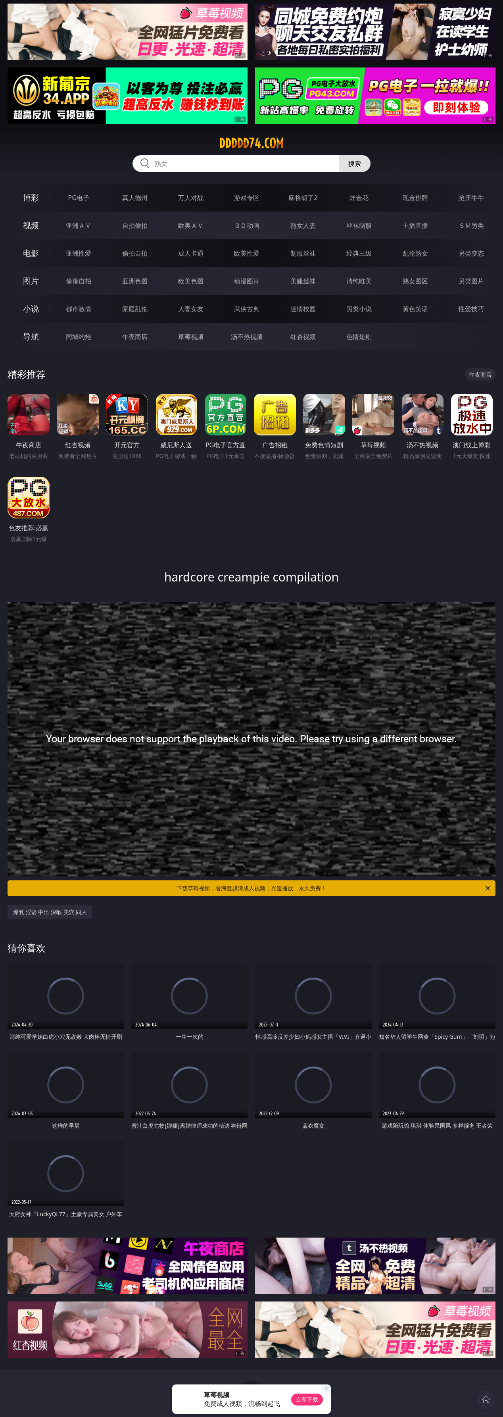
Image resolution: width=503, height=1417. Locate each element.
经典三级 (359, 253)
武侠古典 (246, 308)
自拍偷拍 (135, 225)
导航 (31, 336)
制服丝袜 (303, 253)
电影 (31, 253)
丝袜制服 (359, 225)
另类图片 (471, 281)
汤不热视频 (247, 336)
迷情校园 (303, 308)
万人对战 (191, 197)
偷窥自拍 (78, 281)
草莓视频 (191, 336)
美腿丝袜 (303, 281)
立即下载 (307, 1399)
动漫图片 (246, 281)
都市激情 (78, 308)
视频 (31, 225)
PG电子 (78, 197)
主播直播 (415, 225)
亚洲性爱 (78, 253)
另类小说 (359, 308)
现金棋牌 (415, 197)
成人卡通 (191, 253)
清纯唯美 (359, 281)
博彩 (31, 197)
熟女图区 (415, 281)
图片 (31, 280)
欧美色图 (191, 281)
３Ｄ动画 (246, 225)
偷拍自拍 (135, 253)
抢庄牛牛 (471, 197)
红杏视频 (303, 336)
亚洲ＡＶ (78, 225)
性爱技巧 (471, 308)
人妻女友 (191, 308)
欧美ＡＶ (191, 225)
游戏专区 (246, 197)
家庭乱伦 (135, 308)
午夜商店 (135, 336)
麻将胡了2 (302, 197)
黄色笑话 (415, 308)
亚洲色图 (135, 281)
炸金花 (359, 197)
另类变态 (471, 253)
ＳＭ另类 (471, 225)
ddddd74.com (251, 143)
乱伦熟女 (415, 253)
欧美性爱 (246, 253)
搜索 (354, 163)
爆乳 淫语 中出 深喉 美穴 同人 (50, 912)
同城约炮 (78, 336)
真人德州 (135, 197)
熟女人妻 (303, 225)
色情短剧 (359, 336)
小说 (31, 308)
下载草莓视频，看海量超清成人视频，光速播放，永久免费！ (334, 888)
